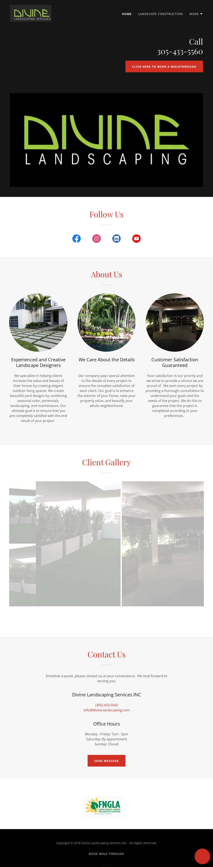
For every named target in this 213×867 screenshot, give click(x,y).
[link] (30, 13)
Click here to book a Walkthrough (164, 67)
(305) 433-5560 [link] (106, 705)
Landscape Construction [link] (160, 14)
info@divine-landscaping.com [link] (107, 710)
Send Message (106, 761)
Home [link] (127, 14)
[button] (196, 13)
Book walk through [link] (106, 854)
